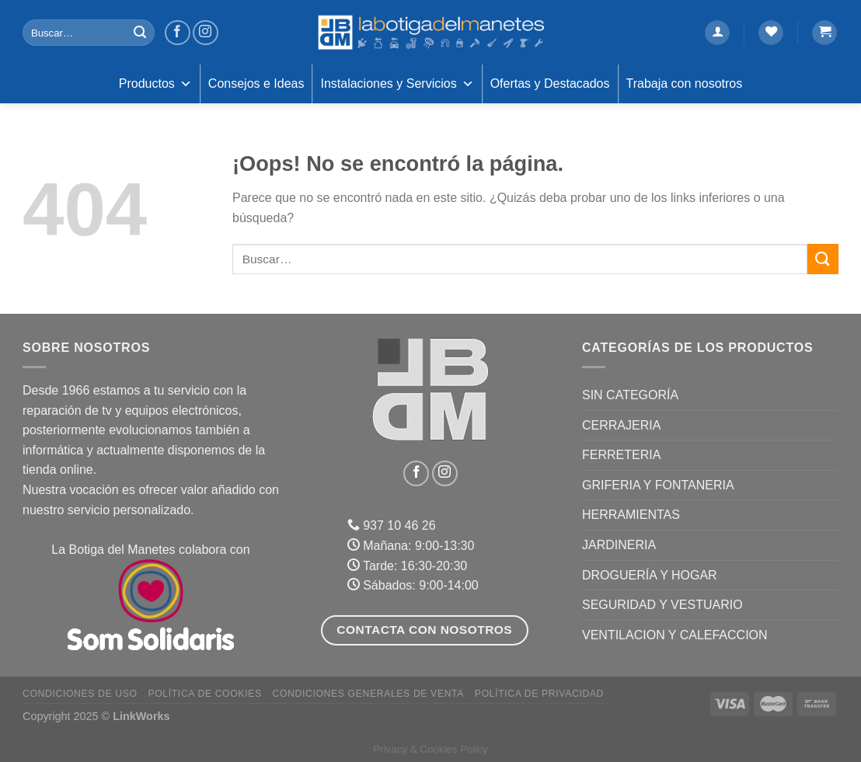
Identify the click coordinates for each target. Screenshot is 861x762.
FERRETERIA (621, 454)
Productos (155, 83)
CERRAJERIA (621, 425)
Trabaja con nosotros (684, 83)
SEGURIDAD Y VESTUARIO (662, 604)
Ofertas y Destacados (550, 83)
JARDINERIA (619, 544)
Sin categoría (630, 395)
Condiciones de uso (80, 693)
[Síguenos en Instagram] (205, 33)
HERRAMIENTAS (631, 514)
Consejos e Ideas (256, 83)
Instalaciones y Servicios (396, 83)
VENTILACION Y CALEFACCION (675, 635)
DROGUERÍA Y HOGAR (649, 575)
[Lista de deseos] (770, 33)
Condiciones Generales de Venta (369, 693)
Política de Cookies (204, 693)
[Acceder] (717, 33)
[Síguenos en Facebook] (177, 33)
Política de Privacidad (539, 693)
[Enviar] (140, 32)
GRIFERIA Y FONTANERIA (658, 485)
